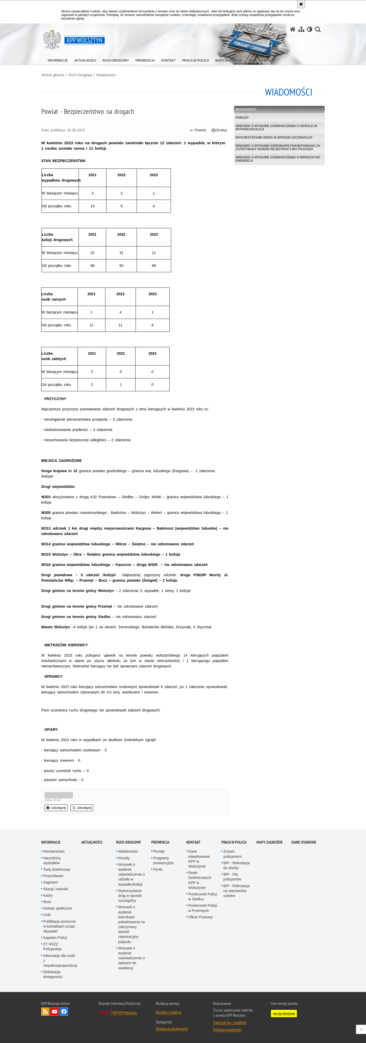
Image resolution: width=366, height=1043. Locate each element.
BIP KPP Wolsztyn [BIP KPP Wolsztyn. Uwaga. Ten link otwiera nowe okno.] (125, 1012)
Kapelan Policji (55, 938)
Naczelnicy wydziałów (52, 860)
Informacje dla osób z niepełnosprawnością (60, 961)
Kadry (48, 895)
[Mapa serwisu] (301, 29)
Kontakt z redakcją (168, 1012)
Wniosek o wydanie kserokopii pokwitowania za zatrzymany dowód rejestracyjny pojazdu (278, 147)
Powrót (198, 130)
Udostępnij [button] (56, 808)
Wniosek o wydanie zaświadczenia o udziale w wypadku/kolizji (276, 127)
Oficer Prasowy (200, 917)
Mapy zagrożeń (269, 842)
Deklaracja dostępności (53, 974)
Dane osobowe (304, 842)
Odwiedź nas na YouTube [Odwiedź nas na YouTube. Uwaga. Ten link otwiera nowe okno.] (55, 1011)
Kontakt (193, 842)
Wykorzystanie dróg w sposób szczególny (274, 137)
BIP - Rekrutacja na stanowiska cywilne (236, 891)
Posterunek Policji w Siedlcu (202, 896)
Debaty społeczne (57, 908)
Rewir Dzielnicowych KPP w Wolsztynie (199, 880)
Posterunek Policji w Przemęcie (202, 907)
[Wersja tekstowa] (309, 29)
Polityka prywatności (227, 1029)
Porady (242, 118)
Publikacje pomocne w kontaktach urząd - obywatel (60, 926)
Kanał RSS (45, 1011)
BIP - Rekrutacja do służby (236, 865)
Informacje (51, 842)
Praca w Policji (233, 842)
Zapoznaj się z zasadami (229, 1022)
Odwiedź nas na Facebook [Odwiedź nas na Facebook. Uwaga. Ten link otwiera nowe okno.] (64, 1011)
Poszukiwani (53, 876)
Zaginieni (50, 882)
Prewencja (160, 842)
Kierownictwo (53, 851)
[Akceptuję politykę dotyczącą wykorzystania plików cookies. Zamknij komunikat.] (301, 4)
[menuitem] (57, 59)
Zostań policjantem (232, 853)
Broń (47, 902)
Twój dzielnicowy (56, 869)
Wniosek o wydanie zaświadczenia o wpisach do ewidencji (278, 159)
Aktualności (91, 842)
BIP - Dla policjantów (232, 876)
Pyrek (158, 869)
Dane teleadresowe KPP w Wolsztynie (199, 858)
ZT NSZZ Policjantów (52, 946)
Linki (47, 915)
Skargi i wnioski (55, 889)
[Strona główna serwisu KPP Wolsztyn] (293, 29)
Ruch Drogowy (80, 75)
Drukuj (219, 130)
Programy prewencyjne (163, 860)
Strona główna (52, 75)
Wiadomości (106, 75)
